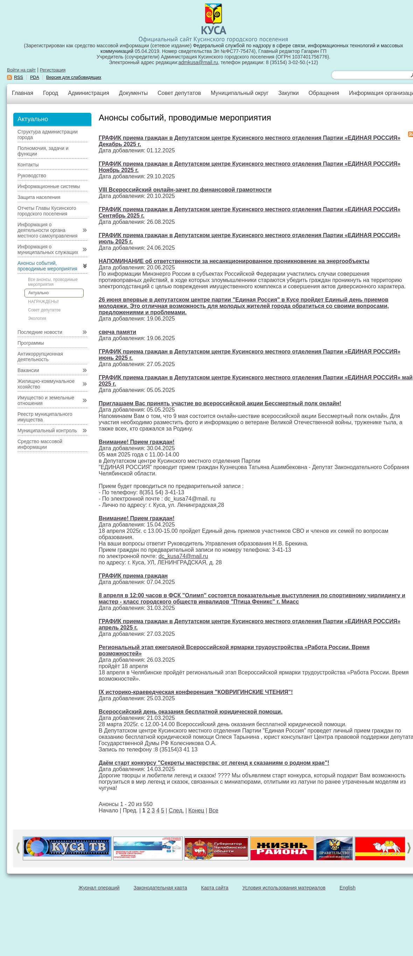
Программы (31, 343)
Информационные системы (49, 186)
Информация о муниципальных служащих (48, 249)
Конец (196, 810)
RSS (18, 77)
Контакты (28, 164)
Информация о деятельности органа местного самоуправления (47, 230)
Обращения (323, 93)
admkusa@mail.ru (198, 62)
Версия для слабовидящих (74, 77)
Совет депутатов (179, 93)
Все (213, 810)
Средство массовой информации (40, 444)
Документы (133, 93)
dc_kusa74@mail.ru (183, 556)
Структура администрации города (48, 134)
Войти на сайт (21, 70)
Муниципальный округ (239, 93)
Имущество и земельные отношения (46, 400)
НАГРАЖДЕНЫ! (43, 301)
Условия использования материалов (284, 887)
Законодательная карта (160, 887)
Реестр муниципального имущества (45, 416)
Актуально (38, 292)
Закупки (288, 93)
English (348, 887)
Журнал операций (98, 887)
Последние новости (40, 332)
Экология (37, 318)
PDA (34, 77)
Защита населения (39, 197)
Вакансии (28, 370)
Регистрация (53, 70)
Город (50, 93)
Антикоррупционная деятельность (40, 356)
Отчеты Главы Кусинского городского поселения (47, 210)
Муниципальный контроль (47, 430)
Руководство (32, 175)
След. (176, 810)
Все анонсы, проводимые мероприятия (53, 282)
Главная (22, 93)
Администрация (88, 93)
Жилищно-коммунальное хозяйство (46, 384)
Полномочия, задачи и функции (43, 151)
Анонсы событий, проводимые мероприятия (47, 265)
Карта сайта (215, 887)
